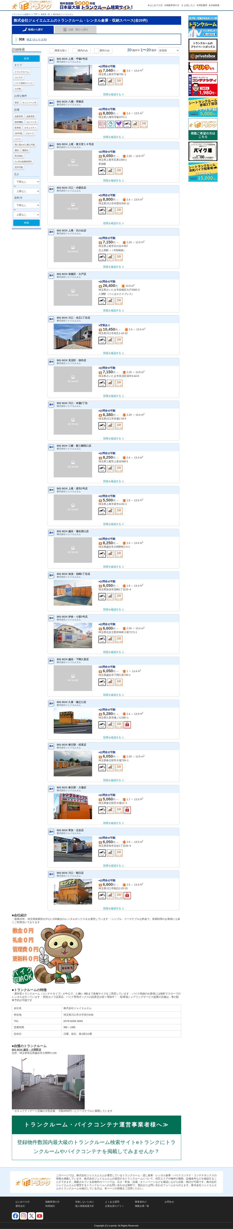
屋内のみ (83, 50)
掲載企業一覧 (142, 1206)
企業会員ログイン (114, 1206)
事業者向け (141, 1201)
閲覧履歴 (202, 5)
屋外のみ (105, 50)
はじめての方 (156, 5)
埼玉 (29, 39)
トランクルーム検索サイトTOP (24, 14)
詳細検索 (215, 5)
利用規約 (50, 1206)
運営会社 (20, 1206)
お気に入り (189, 5)
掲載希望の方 (172, 5)
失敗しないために (84, 1201)
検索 (26, 58)
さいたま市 (39, 39)
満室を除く (61, 50)
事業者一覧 (45, 14)
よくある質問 (112, 1201)
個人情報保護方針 (84, 1206)
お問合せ (169, 1201)
